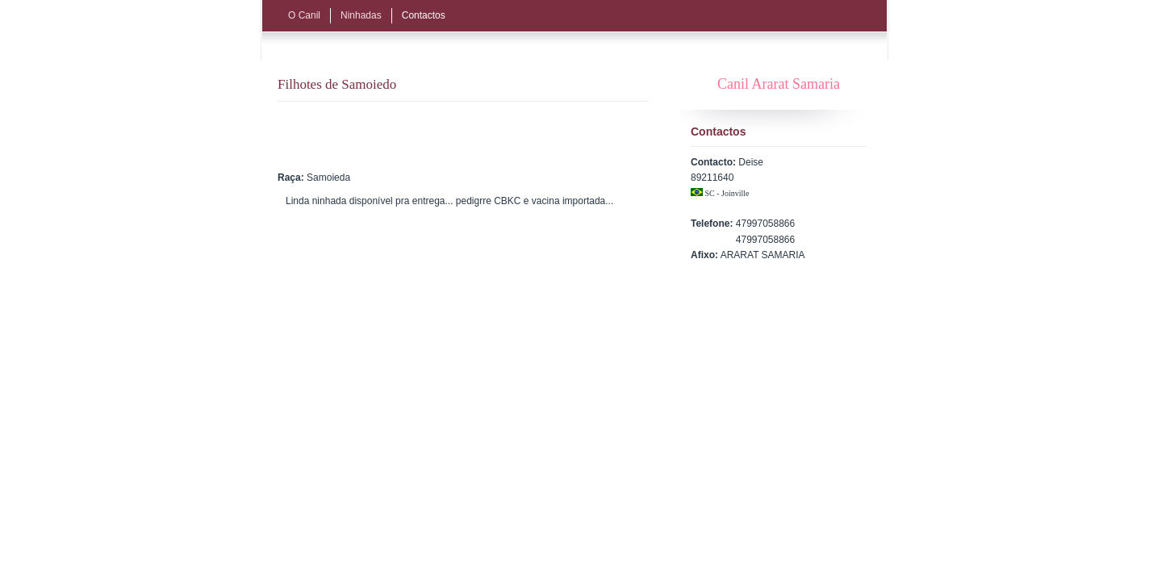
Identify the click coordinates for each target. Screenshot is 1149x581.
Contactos (423, 15)
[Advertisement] (478, 134)
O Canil (304, 15)
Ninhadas (361, 15)
